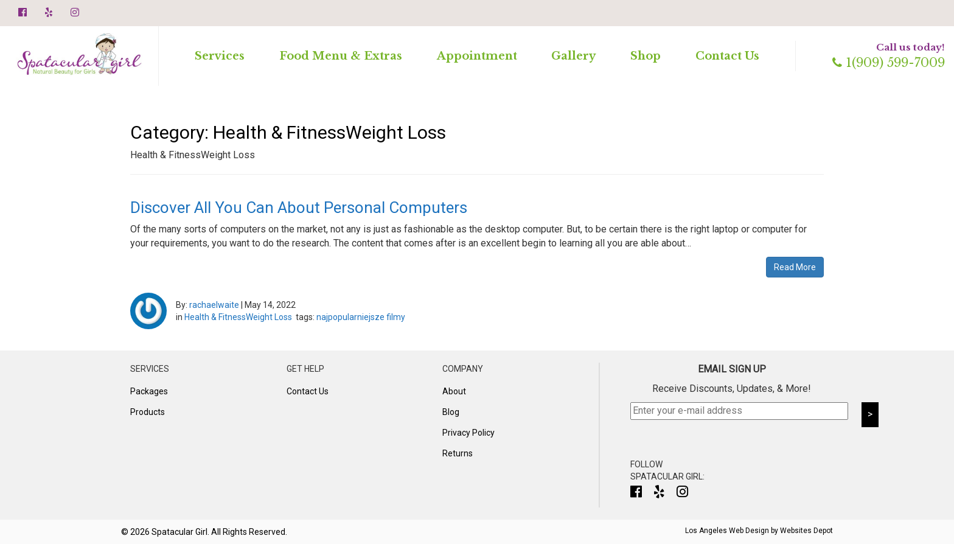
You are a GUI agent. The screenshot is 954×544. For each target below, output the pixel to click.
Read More (795, 267)
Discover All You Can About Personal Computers (298, 207)
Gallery (573, 56)
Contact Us (727, 56)
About (454, 391)
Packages (149, 391)
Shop (645, 56)
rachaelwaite (214, 305)
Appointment (477, 56)
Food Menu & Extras (340, 56)
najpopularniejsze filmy (360, 317)
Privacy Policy (468, 433)
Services (220, 56)
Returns (457, 453)
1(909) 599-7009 (888, 62)
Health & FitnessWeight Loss (238, 317)
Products (147, 412)
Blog (450, 412)
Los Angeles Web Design (727, 530)
